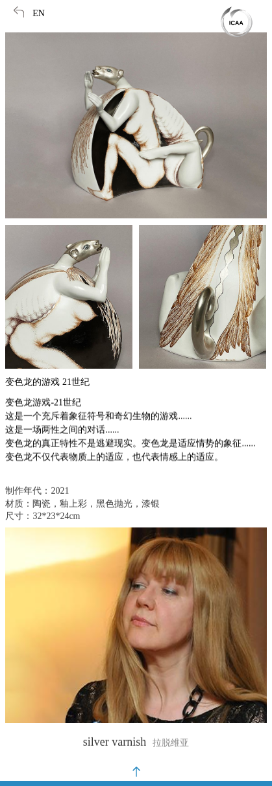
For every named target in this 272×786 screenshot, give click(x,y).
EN (38, 13)
